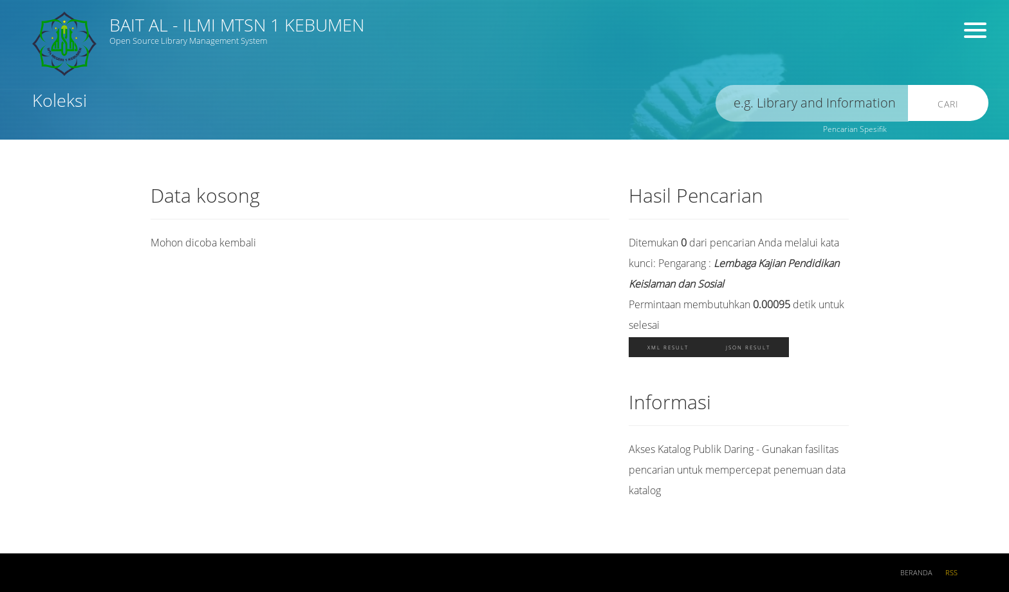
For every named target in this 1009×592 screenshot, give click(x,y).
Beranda (916, 572)
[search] (812, 103)
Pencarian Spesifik (855, 129)
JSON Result (748, 347)
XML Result (668, 347)
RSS (951, 572)
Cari (948, 104)
